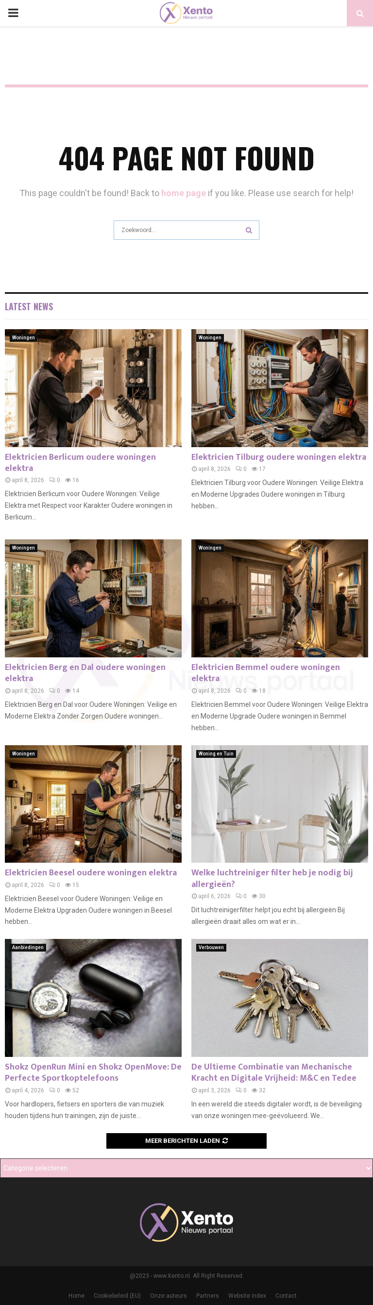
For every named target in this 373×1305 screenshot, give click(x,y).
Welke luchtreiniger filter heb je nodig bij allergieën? (272, 878)
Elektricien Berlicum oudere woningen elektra (80, 463)
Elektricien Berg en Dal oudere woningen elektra (85, 673)
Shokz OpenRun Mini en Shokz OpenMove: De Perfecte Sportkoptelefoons (93, 1073)
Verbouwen (211, 947)
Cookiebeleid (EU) (117, 1295)
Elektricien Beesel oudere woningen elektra (91, 873)
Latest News (29, 306)
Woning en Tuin (216, 753)
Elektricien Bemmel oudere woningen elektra (265, 673)
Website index (247, 1295)
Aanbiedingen (28, 947)
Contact (286, 1295)
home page (183, 193)
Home (76, 1295)
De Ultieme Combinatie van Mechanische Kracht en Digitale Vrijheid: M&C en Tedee (273, 1073)
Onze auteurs (168, 1295)
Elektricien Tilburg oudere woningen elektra (278, 457)
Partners (207, 1295)
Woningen (23, 337)
